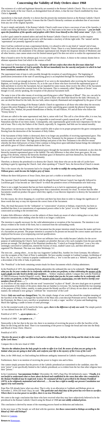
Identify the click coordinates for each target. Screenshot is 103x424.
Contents (13, 416)
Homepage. (15, 420)
